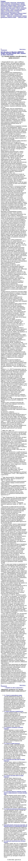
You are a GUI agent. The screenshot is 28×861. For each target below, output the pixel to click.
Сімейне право (18, 14)
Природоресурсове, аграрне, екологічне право (12, 7)
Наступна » (23, 49)
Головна (3, 16)
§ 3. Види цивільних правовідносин (13, 711)
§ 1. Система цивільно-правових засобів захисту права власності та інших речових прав (15, 793)
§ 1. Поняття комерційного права (13, 695)
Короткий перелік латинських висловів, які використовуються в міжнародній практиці (15, 825)
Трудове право (9, 10)
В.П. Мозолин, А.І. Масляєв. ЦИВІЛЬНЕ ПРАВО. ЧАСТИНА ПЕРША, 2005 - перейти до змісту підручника (13, 53)
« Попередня (4, 49)
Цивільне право (5, 13)
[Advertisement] (14, 33)
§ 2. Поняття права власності (12, 743)
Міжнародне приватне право (18, 13)
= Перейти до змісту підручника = (14, 687)
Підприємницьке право (7, 14)
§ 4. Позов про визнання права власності (15, 808)
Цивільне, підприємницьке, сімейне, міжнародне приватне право (13, 4)
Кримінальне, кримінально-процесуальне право (11, 11)
